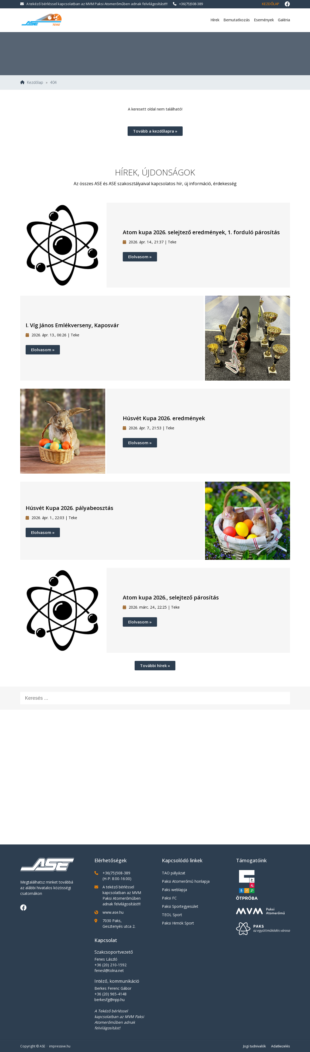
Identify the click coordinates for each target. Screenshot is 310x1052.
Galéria (284, 19)
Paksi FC (169, 898)
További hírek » (155, 665)
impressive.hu (59, 1046)
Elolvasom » (140, 256)
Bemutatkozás (236, 19)
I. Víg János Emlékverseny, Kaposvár (72, 325)
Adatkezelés (280, 1046)
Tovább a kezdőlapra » (155, 131)
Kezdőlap (270, 3)
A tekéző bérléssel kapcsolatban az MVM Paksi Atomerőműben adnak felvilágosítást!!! (94, 3)
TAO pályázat (173, 872)
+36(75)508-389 (188, 3)
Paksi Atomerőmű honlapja (186, 881)
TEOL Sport (172, 914)
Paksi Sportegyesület (180, 906)
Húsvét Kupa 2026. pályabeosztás (69, 508)
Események (264, 19)
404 (53, 82)
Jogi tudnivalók (254, 1046)
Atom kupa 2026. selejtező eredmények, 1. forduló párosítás (201, 232)
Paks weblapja (174, 889)
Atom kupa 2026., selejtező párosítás (171, 597)
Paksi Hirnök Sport (178, 923)
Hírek (214, 19)
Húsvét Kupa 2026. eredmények (164, 418)
